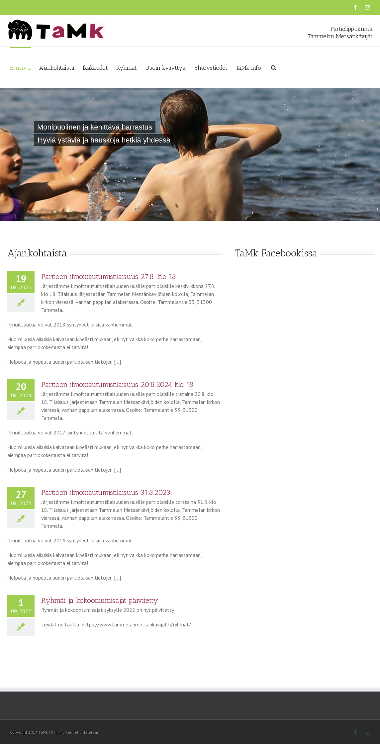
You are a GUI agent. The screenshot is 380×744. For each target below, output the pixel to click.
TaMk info (248, 67)
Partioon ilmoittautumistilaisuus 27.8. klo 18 (108, 276)
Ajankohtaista (56, 67)
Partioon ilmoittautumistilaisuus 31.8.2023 (105, 492)
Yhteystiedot (211, 67)
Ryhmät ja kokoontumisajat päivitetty (99, 600)
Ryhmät (126, 67)
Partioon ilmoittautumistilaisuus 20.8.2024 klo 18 (117, 384)
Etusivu (20, 67)
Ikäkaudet (95, 67)
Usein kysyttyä (165, 67)
